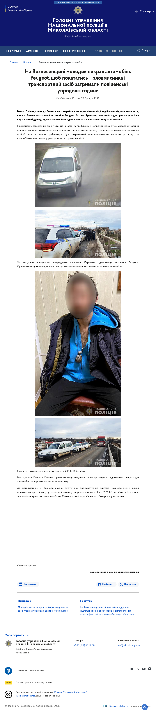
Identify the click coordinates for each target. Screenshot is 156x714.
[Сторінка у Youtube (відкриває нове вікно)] (114, 51)
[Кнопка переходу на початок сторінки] (145, 707)
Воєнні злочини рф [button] (74, 51)
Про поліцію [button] (13, 51)
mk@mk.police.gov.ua (129, 645)
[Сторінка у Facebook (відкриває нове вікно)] (101, 51)
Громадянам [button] (51, 51)
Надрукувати (29, 584)
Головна (14, 62)
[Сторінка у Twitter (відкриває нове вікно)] (107, 51)
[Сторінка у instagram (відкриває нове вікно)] (120, 51)
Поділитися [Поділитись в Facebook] (108, 584)
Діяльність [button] (32, 51)
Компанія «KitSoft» (119, 706)
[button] (17, 635)
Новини (27, 62)
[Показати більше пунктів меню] (96, 51)
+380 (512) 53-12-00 (84, 645)
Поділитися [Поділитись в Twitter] (130, 584)
